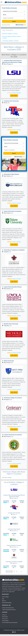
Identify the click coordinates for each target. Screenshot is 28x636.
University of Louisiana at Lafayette (14, 250)
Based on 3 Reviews (17, 352)
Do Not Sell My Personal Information (9, 622)
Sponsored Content (6, 24)
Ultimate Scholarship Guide (8, 607)
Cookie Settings (5, 620)
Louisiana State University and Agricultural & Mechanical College (12, 61)
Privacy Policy (5, 616)
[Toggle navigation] (1, 2)
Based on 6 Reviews (17, 241)
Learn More (14, 95)
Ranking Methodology (6, 602)
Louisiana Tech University (11, 101)
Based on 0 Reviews (17, 92)
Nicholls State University (11, 324)
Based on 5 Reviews (17, 203)
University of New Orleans (11, 174)
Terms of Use (5, 618)
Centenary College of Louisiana (13, 398)
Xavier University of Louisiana (13, 435)
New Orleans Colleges (6, 477)
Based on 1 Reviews (17, 315)
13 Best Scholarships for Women (9, 609)
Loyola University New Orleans (13, 287)
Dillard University (9, 361)
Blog (3, 598)
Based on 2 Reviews (17, 129)
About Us (4, 600)
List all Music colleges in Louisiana (10, 40)
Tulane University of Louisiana (12, 211)
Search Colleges (5, 596)
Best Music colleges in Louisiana (10, 33)
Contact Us (4, 614)
